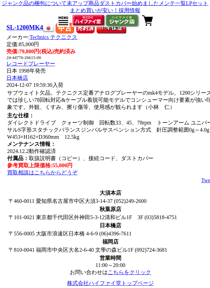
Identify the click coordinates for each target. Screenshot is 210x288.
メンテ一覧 (172, 3)
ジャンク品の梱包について (34, 3)
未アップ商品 (83, 3)
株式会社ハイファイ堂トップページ (110, 283)
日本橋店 (17, 78)
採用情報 (129, 10)
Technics (53, 37)
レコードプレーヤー (30, 63)
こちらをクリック (129, 272)
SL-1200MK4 (24, 27)
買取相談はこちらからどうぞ (42, 172)
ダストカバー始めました (129, 3)
